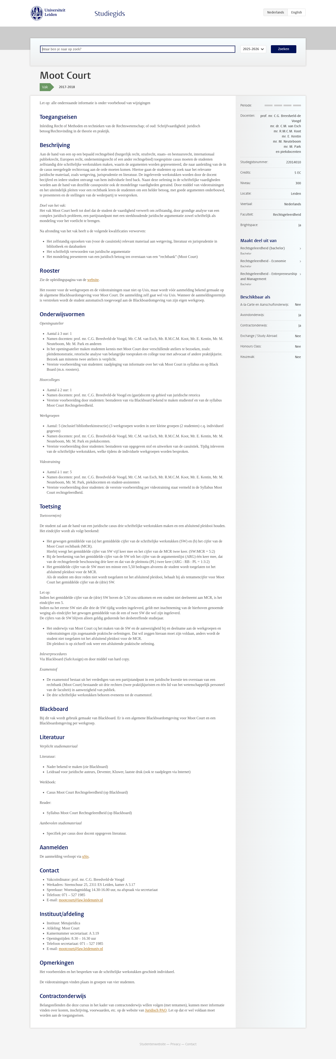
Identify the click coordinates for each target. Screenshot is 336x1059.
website (93, 280)
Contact (190, 1044)
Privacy (175, 1044)
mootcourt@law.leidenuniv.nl (81, 900)
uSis (85, 856)
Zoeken (283, 49)
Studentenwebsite (153, 1044)
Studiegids (109, 13)
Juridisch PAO (155, 1010)
